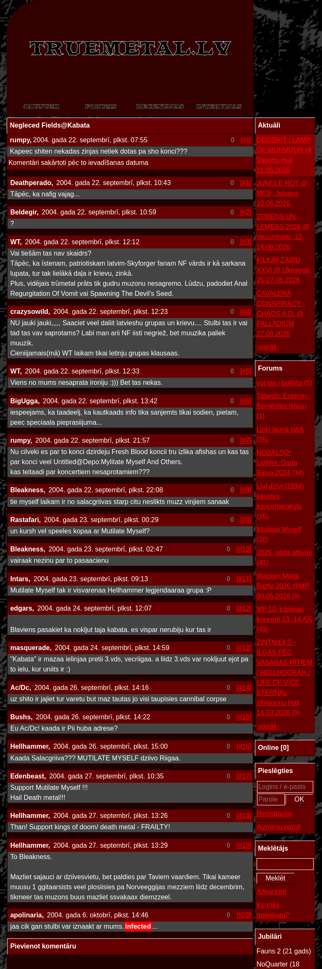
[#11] (244, 578)
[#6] (246, 401)
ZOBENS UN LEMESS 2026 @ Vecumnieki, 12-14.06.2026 (283, 232)
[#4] (246, 311)
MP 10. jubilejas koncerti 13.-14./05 (284, 620)
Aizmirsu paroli (279, 827)
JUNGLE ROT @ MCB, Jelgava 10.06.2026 (282, 193)
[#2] (246, 212)
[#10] (244, 549)
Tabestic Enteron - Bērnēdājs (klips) (284, 406)
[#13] (244, 647)
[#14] (244, 687)
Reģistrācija (274, 813)
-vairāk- (268, 346)
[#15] (244, 717)
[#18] (244, 815)
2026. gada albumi (284, 558)
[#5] (246, 371)
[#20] (244, 915)
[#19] (244, 845)
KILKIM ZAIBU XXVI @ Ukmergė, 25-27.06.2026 (284, 270)
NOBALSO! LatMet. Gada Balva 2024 (280, 463)
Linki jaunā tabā (280, 435)
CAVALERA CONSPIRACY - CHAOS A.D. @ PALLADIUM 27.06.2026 (281, 313)
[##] (246, 140)
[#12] (244, 608)
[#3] (246, 242)
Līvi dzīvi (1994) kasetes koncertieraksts (280, 502)
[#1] (246, 182)
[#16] (244, 746)
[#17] (244, 776)
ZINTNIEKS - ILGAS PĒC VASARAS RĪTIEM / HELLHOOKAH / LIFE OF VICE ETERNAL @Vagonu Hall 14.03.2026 (284, 678)
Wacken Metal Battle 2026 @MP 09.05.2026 (283, 586)
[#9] (246, 519)
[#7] (246, 440)
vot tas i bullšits (284, 383)
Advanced (271, 891)
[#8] (246, 490)
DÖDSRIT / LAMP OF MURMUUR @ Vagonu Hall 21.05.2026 (284, 155)
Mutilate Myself (279, 535)
